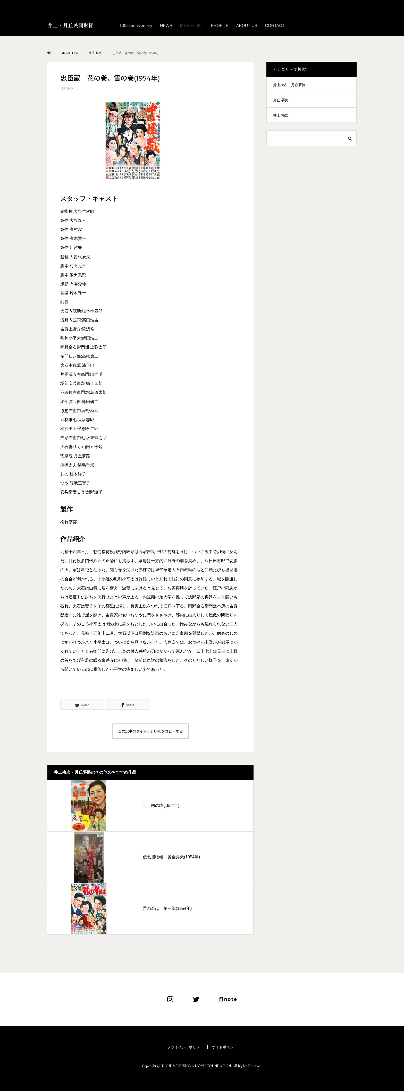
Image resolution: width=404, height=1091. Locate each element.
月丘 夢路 (66, 88)
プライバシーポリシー (185, 1047)
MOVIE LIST (191, 25)
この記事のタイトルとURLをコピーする (150, 731)
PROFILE (219, 25)
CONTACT (274, 25)
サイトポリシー (224, 1047)
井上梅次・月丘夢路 (289, 85)
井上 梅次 (281, 115)
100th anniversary (135, 25)
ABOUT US (246, 25)
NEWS (166, 25)
